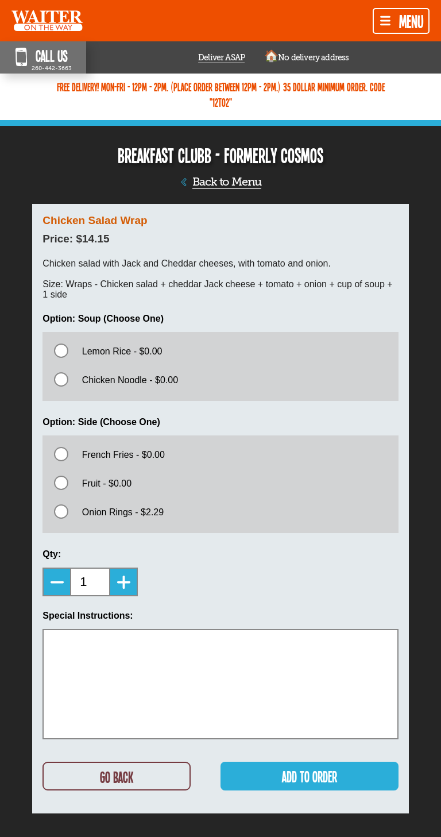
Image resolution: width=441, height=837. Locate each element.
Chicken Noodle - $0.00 (130, 380)
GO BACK (116, 777)
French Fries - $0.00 (123, 455)
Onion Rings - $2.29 (123, 512)
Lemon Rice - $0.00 (122, 351)
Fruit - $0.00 (106, 483)
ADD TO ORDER (309, 776)
